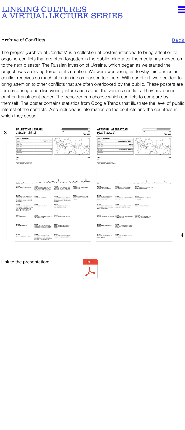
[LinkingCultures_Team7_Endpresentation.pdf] (90, 269)
